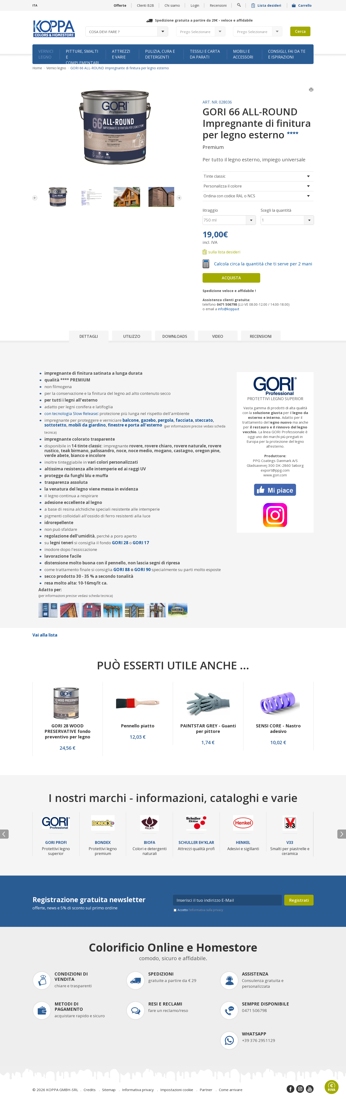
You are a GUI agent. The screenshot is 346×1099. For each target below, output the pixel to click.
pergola (165, 420)
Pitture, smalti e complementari (82, 56)
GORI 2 (119, 542)
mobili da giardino (87, 425)
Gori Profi (56, 843)
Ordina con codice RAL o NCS (229, 196)
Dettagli (89, 336)
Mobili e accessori (243, 54)
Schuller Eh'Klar (196, 843)
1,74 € (208, 742)
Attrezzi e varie (121, 54)
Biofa (149, 843)
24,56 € (67, 748)
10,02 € (278, 742)
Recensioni (218, 5)
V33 (289, 843)
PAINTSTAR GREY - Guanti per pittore (208, 728)
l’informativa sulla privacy (206, 910)
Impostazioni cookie (176, 1089)
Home (37, 68)
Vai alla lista (44, 635)
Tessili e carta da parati (205, 54)
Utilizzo (131, 336)
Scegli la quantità (276, 210)
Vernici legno (45, 54)
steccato (203, 420)
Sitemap (109, 1089)
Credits (90, 1089)
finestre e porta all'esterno (135, 425)
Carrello (302, 5)
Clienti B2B (145, 5)
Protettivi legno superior (275, 398)
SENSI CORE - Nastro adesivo (278, 728)
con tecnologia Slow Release (70, 413)
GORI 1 (140, 542)
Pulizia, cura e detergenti (160, 54)
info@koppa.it (228, 309)
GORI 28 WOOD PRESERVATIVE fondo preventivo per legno (67, 731)
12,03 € (138, 737)
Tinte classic (214, 176)
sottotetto (55, 425)
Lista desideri (266, 5)
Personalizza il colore (223, 186)
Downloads (174, 336)
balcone (131, 420)
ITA (34, 5)
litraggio (210, 210)
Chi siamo (172, 5)
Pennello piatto (137, 726)
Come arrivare (230, 1089)
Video (217, 336)
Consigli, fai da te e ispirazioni (286, 54)
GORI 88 (121, 569)
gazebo (148, 420)
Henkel (243, 843)
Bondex (103, 843)
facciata (184, 420)
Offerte (120, 5)
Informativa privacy (138, 1089)
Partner (206, 1089)
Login (195, 5)
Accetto (200, 910)
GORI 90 (143, 569)
